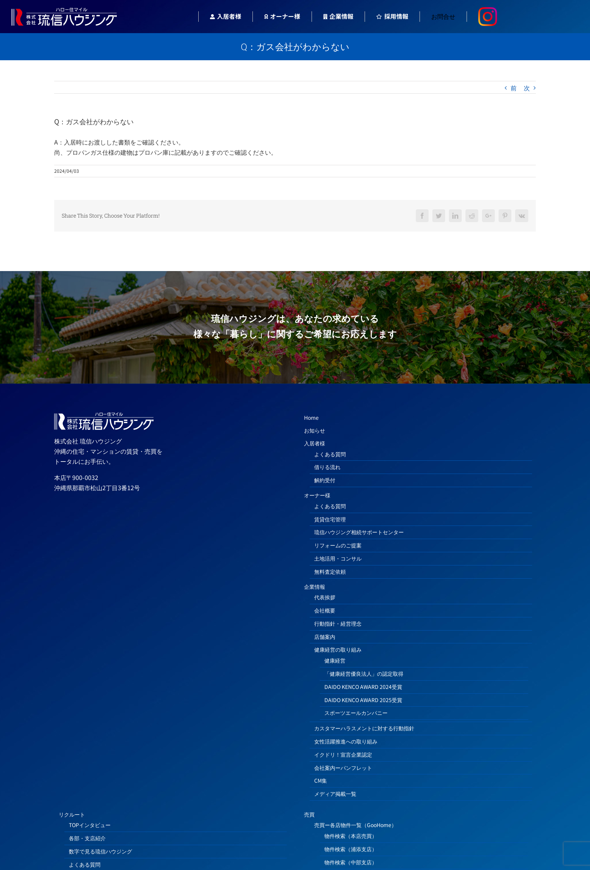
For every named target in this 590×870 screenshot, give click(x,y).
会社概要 (324, 610)
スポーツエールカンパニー (356, 712)
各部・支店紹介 (87, 838)
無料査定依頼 (330, 571)
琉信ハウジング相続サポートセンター (359, 532)
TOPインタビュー (90, 825)
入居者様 (314, 443)
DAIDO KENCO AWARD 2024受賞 (363, 686)
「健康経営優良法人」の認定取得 (363, 673)
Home (311, 417)
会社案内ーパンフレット (343, 767)
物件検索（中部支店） (350, 862)
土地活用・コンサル (338, 558)
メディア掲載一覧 (335, 793)
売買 (309, 814)
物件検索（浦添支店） (350, 849)
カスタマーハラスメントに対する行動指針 (364, 728)
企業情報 (314, 586)
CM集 (320, 780)
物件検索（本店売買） (350, 836)
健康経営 (334, 660)
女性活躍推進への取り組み (345, 741)
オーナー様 (317, 495)
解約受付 (324, 480)
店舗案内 (324, 636)
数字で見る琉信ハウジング (100, 851)
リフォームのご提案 (338, 545)
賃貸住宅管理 (330, 519)
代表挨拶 (324, 597)
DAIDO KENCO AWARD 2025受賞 (363, 700)
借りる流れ (327, 467)
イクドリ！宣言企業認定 (343, 754)
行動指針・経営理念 (338, 623)
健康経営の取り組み (338, 649)
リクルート (72, 814)
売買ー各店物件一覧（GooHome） (355, 825)
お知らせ (314, 430)
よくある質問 (330, 454)
